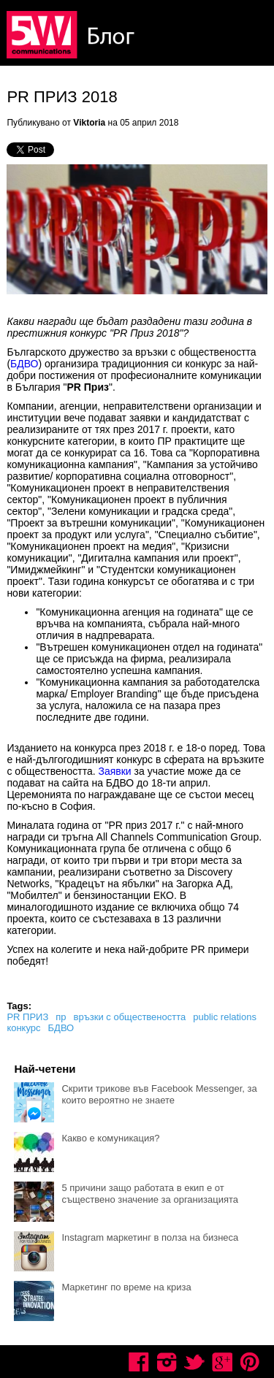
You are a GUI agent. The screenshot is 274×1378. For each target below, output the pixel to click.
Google (222, 1361)
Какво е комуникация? (110, 1138)
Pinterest (250, 1361)
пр (61, 1016)
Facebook (139, 1361)
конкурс (23, 1027)
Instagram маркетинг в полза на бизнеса (149, 1237)
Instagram (166, 1361)
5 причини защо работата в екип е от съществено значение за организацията (149, 1193)
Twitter (194, 1361)
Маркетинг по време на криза (126, 1287)
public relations (224, 1016)
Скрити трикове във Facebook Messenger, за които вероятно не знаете (158, 1094)
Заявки (114, 771)
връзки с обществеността (130, 1016)
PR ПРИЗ (27, 1016)
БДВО (24, 364)
